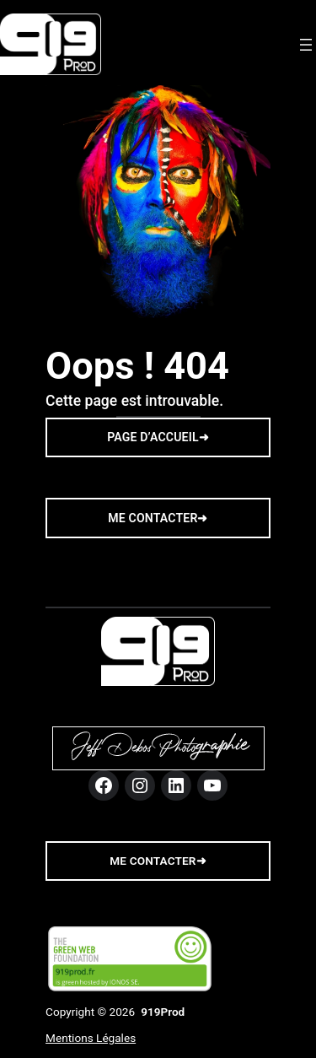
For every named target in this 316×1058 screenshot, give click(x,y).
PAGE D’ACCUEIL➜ (158, 437)
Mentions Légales (91, 1038)
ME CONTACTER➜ (157, 518)
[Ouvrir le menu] (306, 45)
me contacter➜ (158, 860)
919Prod (163, 1011)
